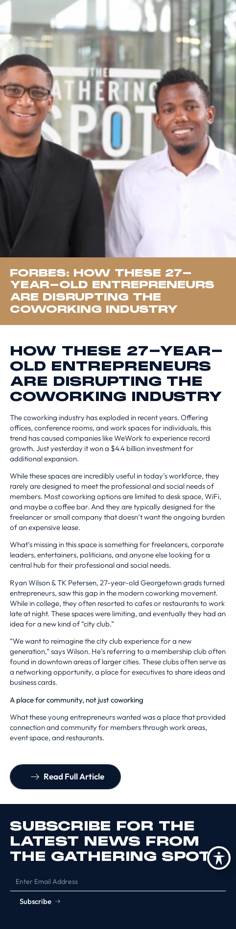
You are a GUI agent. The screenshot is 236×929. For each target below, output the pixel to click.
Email (19, 868)
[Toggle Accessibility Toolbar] (219, 858)
